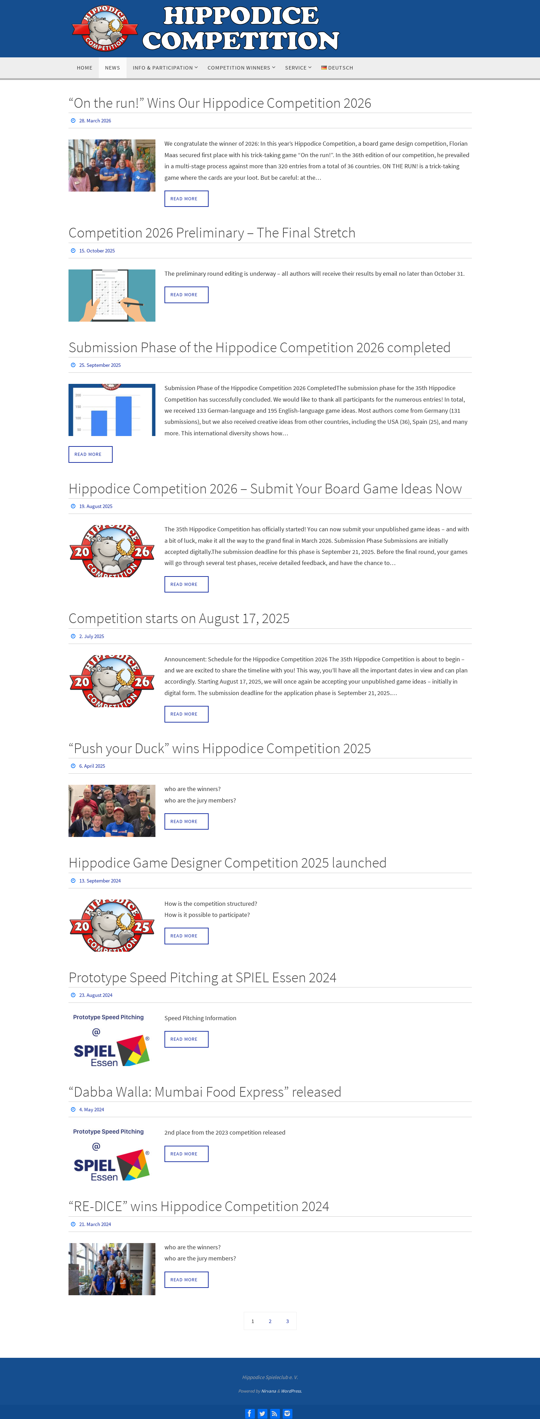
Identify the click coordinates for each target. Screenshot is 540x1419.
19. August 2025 (97, 505)
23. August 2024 (97, 993)
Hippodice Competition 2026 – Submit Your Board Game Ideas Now (265, 487)
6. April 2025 (93, 764)
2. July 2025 (92, 634)
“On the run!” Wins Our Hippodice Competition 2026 (219, 103)
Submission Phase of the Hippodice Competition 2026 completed (259, 346)
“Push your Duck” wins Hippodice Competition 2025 (219, 747)
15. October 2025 (99, 250)
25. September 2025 (102, 364)
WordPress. (291, 1388)
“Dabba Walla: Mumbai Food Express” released (205, 1089)
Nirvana (268, 1388)
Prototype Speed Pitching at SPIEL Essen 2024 (202, 975)
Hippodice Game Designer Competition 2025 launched (227, 861)
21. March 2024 (96, 1221)
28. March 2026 (96, 120)
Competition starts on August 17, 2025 (179, 617)
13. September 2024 (102, 878)
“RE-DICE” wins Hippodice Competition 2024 (198, 1203)
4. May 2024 (92, 1107)
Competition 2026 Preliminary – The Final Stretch (212, 232)
